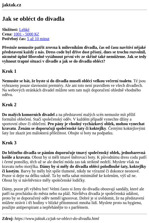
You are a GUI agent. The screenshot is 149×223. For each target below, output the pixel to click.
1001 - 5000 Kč (26, 34)
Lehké (24, 29)
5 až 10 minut (38, 39)
